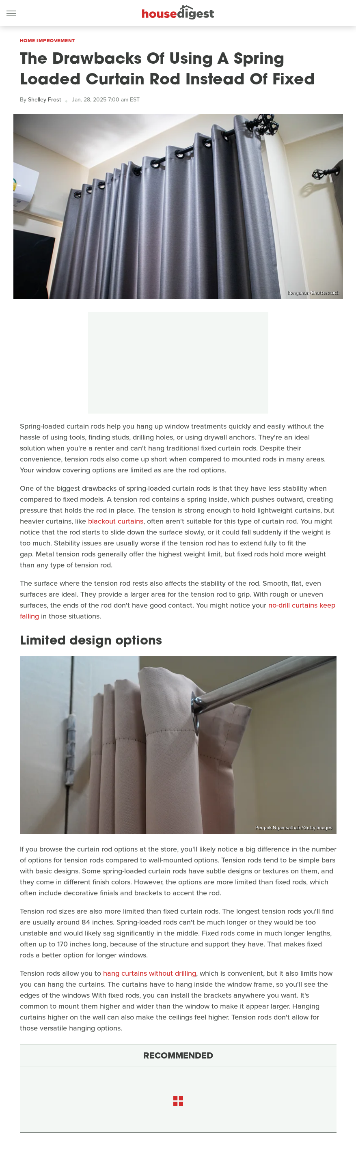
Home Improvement (47, 40)
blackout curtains (115, 521)
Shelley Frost (44, 99)
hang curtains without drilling (149, 973)
